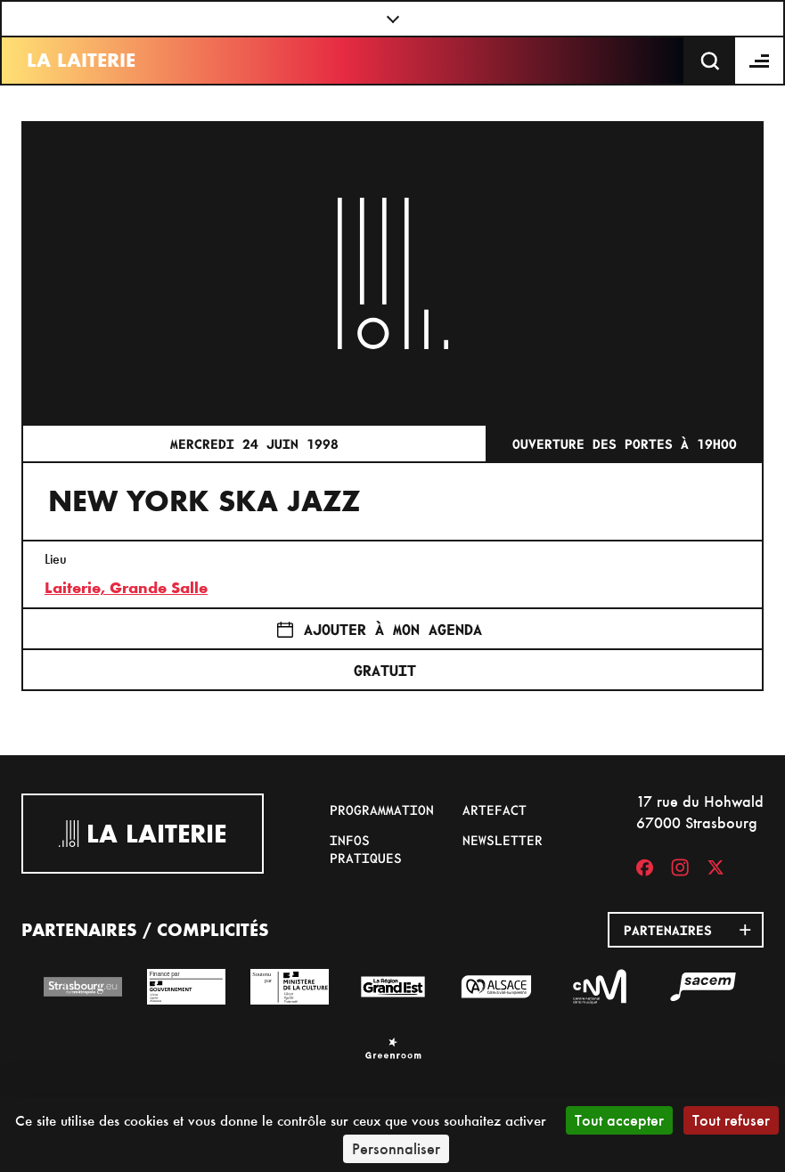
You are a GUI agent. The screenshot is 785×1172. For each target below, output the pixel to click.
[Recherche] (710, 60)
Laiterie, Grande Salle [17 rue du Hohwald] (126, 588)
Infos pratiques (366, 849)
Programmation (382, 809)
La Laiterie (81, 60)
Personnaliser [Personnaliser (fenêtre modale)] (396, 1148)
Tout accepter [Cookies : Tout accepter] (619, 1120)
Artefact (494, 809)
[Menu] (760, 60)
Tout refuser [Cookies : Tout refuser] (731, 1120)
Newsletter (502, 840)
